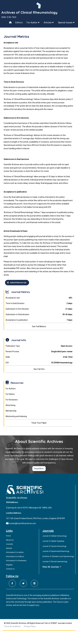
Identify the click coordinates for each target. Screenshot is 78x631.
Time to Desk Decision (39, 303)
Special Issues (66, 22)
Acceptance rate (39, 297)
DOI (39, 362)
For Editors (10, 394)
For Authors (11, 389)
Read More (39, 468)
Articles (49, 22)
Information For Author (15, 552)
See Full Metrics (39, 326)
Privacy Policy (30, 626)
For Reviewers (12, 400)
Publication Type (39, 346)
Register (9, 565)
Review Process (39, 351)
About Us (9, 540)
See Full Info (39, 369)
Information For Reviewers (16, 561)
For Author (33, 22)
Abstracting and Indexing (16, 416)
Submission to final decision (39, 314)
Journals (9, 544)
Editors (19, 22)
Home (8, 536)
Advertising (10, 405)
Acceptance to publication (39, 320)
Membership (11, 411)
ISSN (39, 357)
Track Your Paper (39, 423)
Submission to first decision (39, 309)
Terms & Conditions (12, 626)
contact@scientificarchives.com (22, 523)
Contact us (10, 569)
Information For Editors (15, 556)
